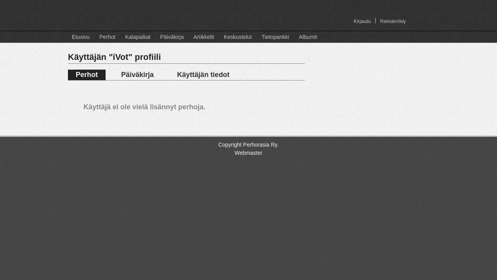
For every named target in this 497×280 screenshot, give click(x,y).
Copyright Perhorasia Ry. (248, 145)
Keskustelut (238, 37)
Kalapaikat (137, 37)
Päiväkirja (172, 37)
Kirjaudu (362, 21)
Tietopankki (275, 37)
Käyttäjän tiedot (203, 75)
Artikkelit (203, 37)
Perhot (107, 37)
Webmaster (248, 153)
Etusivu (81, 37)
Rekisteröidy (393, 21)
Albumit (308, 37)
